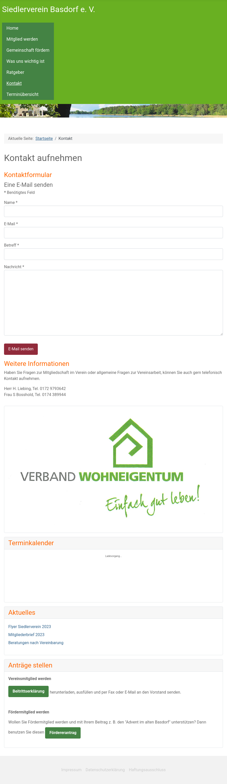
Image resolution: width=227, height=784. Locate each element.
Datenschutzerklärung (105, 769)
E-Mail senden (21, 349)
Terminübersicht (23, 94)
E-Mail (11, 223)
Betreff (11, 245)
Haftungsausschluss (147, 769)
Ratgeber (15, 72)
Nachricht (14, 266)
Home (12, 28)
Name (11, 202)
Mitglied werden (22, 39)
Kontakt (14, 83)
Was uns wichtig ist (26, 61)
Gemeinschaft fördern (28, 50)
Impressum (71, 769)
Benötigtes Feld (19, 192)
